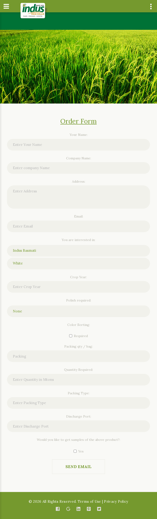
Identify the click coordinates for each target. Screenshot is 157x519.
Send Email (78, 466)
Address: (78, 181)
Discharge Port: (78, 416)
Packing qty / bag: (78, 346)
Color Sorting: (78, 325)
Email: (78, 216)
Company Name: (78, 158)
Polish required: (78, 300)
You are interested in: (78, 240)
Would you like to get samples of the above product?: (78, 440)
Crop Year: (78, 277)
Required (78, 336)
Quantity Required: (78, 370)
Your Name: (79, 135)
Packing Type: (78, 393)
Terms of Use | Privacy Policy (103, 501)
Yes (79, 451)
